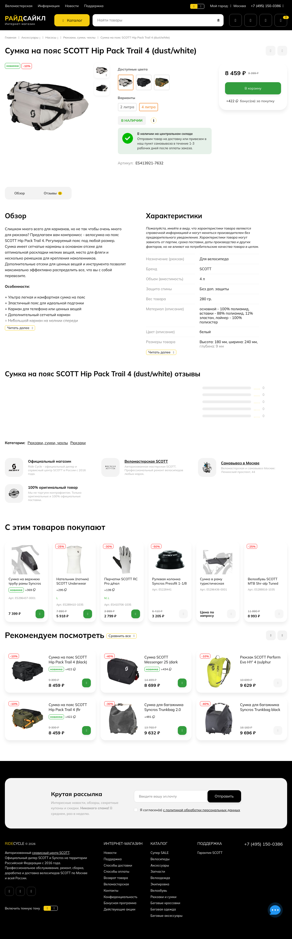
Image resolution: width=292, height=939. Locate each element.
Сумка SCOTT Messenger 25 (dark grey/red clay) (161, 662)
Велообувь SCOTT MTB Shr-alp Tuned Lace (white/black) (263, 583)
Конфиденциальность (120, 897)
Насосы (50, 37)
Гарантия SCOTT (209, 853)
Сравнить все (122, 636)
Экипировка (160, 884)
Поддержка (94, 6)
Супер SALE (160, 853)
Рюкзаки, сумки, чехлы (79, 37)
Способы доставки (118, 865)
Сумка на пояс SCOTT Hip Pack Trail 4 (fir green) (68, 709)
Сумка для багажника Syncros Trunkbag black (260, 707)
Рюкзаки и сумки (163, 897)
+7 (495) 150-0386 (268, 6)
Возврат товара (116, 878)
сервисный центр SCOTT (50, 853)
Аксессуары (29, 37)
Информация (48, 6)
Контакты (111, 890)
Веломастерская (18, 6)
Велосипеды (160, 859)
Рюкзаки (78, 442)
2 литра (127, 107)
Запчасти (158, 871)
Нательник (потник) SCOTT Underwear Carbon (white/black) (73, 583)
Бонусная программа (120, 903)
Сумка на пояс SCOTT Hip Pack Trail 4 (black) (68, 659)
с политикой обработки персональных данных (201, 810)
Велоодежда (160, 878)
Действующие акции (119, 909)
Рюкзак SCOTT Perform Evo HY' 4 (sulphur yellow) (261, 662)
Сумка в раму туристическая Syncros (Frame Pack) (217, 583)
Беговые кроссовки (165, 903)
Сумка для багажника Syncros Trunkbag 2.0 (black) (164, 709)
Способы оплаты (116, 871)
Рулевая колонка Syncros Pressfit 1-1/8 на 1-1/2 (169, 583)
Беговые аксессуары (166, 916)
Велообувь (159, 890)
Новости (72, 6)
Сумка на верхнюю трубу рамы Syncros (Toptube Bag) (25, 583)
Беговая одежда (163, 909)
